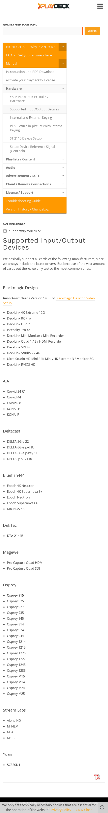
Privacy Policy (61, 810)
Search (92, 30)
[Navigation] (100, 6)
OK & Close (84, 810)
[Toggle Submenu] (63, 47)
